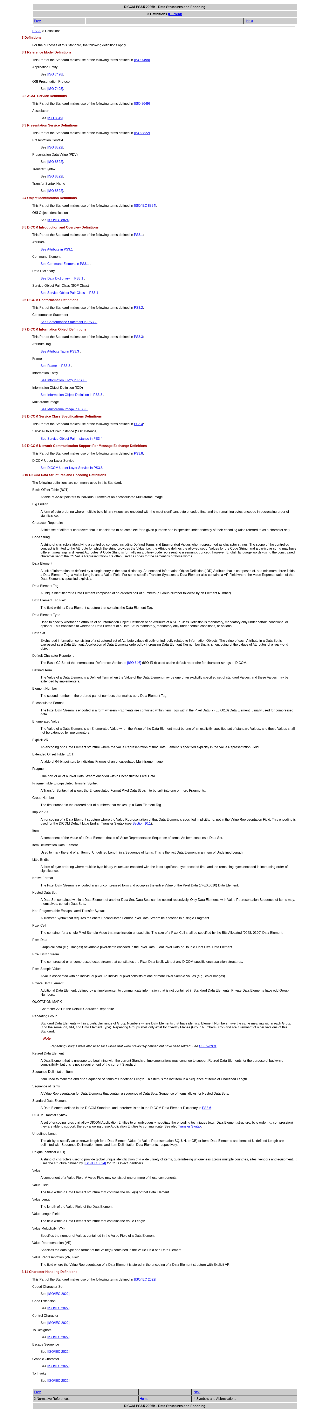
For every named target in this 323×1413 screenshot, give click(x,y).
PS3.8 (138, 453)
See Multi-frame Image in (64, 409)
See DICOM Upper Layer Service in (72, 468)
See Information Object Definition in (72, 395)
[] (142, 60)
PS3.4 (138, 424)
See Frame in (56, 366)
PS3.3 (138, 337)
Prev (37, 21)
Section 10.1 (141, 823)
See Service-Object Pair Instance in (72, 438)
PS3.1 (138, 235)
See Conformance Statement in (69, 322)
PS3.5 (36, 31)
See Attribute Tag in (60, 351)
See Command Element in (65, 264)
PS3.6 (206, 1108)
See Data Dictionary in (62, 278)
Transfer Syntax (189, 1126)
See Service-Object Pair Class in (69, 293)
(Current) (175, 14)
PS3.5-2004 (208, 1046)
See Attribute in (57, 249)
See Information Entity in (64, 380)
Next (249, 21)
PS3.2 (138, 307)
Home (144, 1398)
